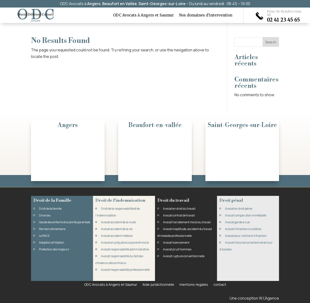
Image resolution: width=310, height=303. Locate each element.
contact (219, 284)
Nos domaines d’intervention (205, 15)
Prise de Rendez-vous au (284, 13)
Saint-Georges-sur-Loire (162, 3)
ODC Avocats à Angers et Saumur (143, 15)
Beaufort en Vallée (119, 3)
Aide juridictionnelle (158, 284)
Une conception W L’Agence (254, 298)
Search (270, 42)
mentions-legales (193, 284)
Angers (94, 3)
